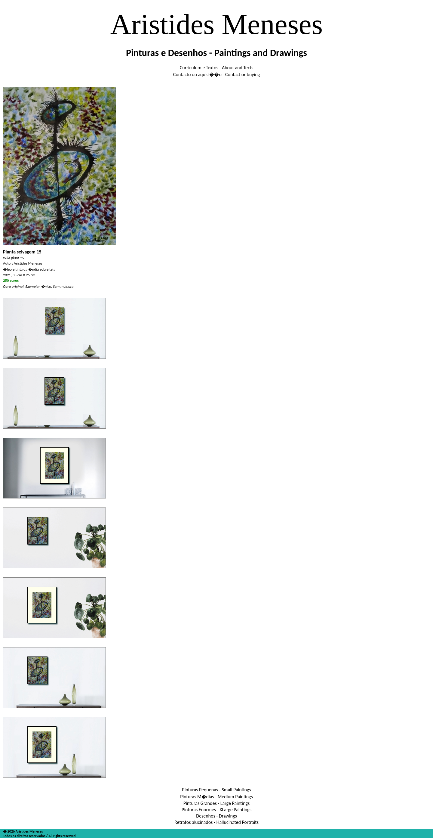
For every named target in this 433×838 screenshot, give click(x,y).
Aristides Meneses (216, 24)
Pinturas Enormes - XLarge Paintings (216, 809)
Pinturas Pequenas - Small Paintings (216, 790)
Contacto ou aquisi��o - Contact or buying (216, 74)
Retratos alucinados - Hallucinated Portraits (216, 822)
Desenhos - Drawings (216, 816)
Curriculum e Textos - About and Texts (216, 67)
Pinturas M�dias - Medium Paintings (216, 796)
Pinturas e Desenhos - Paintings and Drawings (216, 53)
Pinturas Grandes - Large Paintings (216, 803)
